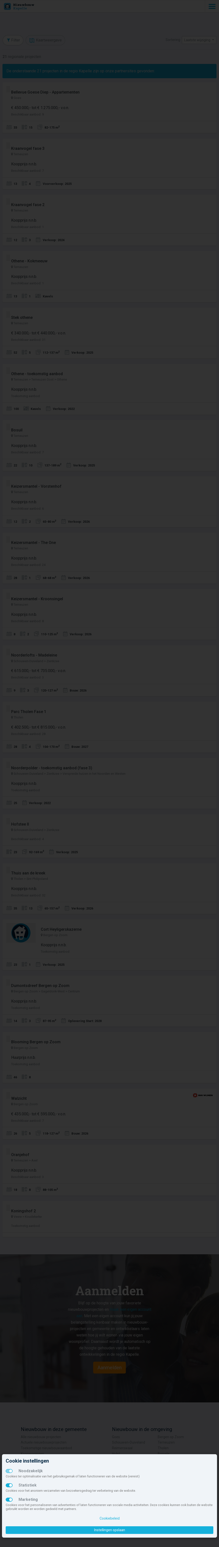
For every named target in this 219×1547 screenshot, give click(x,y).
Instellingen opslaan (109, 1530)
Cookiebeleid (110, 1518)
